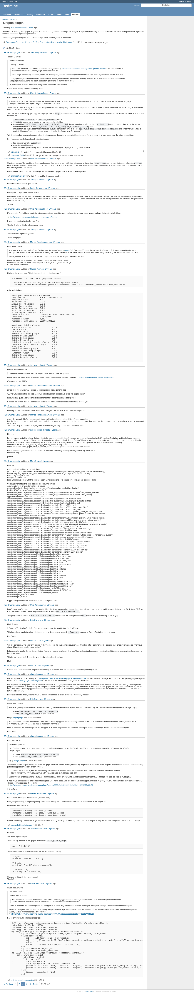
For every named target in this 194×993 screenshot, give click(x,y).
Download (18, 15)
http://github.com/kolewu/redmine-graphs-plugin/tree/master (33, 217)
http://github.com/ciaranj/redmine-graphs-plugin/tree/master (63, 678)
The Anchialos (36, 828)
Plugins (12, 19)
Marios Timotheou (38, 242)
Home (4, 1)
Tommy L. (34, 179)
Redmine (89, 991)
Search (137, 5)
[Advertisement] (162, 64)
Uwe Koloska (36, 93)
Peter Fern (34, 883)
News (59, 15)
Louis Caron (35, 188)
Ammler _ (34, 365)
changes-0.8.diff (17, 155)
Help (15, 1)
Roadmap (40, 15)
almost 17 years (49, 52)
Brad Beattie (16, 28)
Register (188, 1)
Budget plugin (17, 718)
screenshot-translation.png (21, 825)
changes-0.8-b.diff (18, 176)
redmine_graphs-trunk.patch (22, 980)
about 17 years (27, 28)
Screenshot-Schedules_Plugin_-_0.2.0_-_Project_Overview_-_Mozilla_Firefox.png (39, 42)
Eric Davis (34, 620)
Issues (51, 15)
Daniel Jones (36, 793)
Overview (7, 15)
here (67, 250)
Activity (30, 15)
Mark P (33, 461)
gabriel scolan (36, 430)
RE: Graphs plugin (12, 52)
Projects (10, 1)
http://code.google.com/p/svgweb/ (28, 680)
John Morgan (36, 52)
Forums (75, 15)
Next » (35, 984)
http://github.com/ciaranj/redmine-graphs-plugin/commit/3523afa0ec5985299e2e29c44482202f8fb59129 (51, 785)
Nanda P (34, 269)
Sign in (181, 1)
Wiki (67, 15)
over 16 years (43, 461)
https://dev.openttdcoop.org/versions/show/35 (97, 377)
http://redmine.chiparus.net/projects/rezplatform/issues (83, 69)
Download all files (143, 151)
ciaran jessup (36, 674)
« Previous (8, 984)
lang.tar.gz (15, 152)
